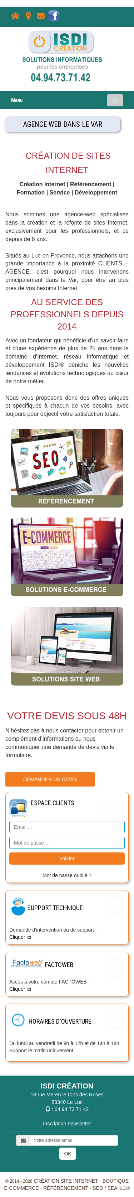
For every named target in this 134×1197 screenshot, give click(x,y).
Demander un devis (50, 779)
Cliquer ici (20, 937)
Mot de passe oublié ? (67, 875)
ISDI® (124, 1188)
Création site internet (66, 1181)
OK (67, 1154)
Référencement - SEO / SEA (80, 1188)
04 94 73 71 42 (72, 1109)
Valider (67, 858)
